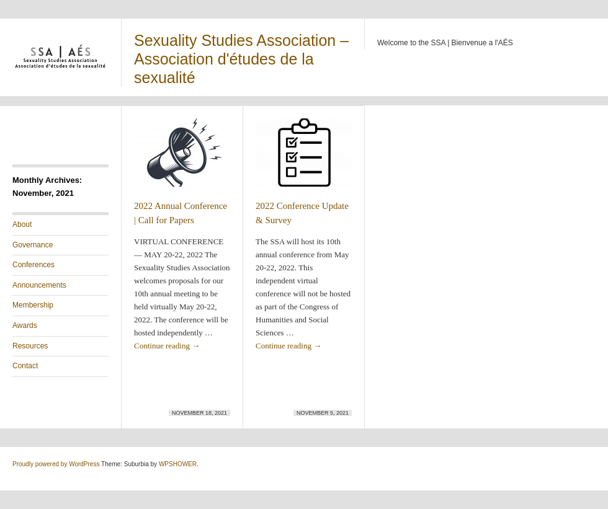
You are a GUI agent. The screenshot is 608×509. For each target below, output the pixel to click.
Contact (25, 365)
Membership (32, 305)
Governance (32, 245)
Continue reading (167, 345)
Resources (30, 346)
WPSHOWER (178, 464)
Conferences (33, 264)
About (22, 224)
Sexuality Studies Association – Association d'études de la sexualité (241, 59)
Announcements (39, 285)
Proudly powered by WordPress (55, 464)
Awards (24, 325)
